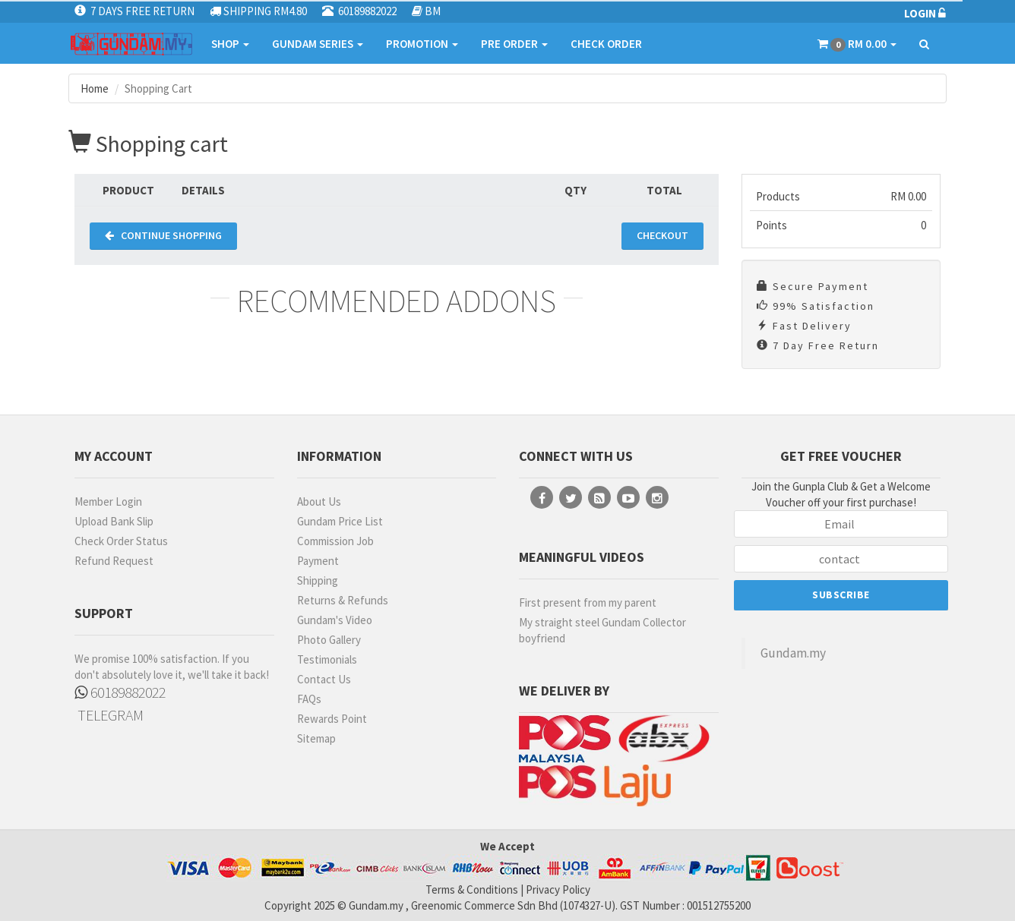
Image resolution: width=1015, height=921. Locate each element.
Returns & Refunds (342, 600)
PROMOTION (422, 43)
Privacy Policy (558, 889)
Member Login (108, 501)
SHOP (230, 43)
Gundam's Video (334, 620)
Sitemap (316, 738)
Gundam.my (793, 653)
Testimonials (327, 659)
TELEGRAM (109, 714)
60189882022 (120, 692)
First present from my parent (587, 602)
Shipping (317, 580)
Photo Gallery (329, 639)
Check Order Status (121, 541)
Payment (318, 561)
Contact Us (324, 679)
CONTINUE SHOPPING (163, 235)
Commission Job (335, 541)
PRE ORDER (514, 43)
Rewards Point (332, 718)
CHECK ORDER (606, 43)
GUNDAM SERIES (317, 43)
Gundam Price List (340, 521)
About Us (319, 501)
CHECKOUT (662, 235)
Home (95, 88)
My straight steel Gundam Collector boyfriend (602, 630)
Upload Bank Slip (113, 521)
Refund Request (113, 561)
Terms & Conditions (471, 889)
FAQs (309, 699)
